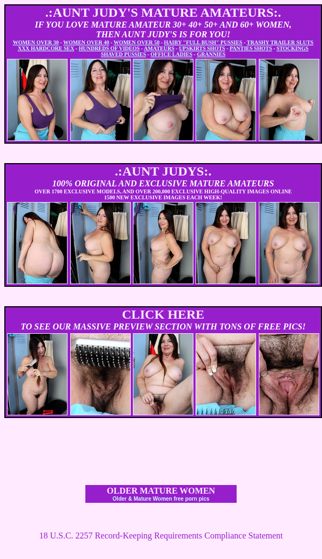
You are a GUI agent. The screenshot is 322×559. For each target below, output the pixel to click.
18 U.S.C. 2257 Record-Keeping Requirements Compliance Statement (161, 535)
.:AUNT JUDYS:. (163, 171)
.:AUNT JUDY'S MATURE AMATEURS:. (163, 12)
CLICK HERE (163, 314)
